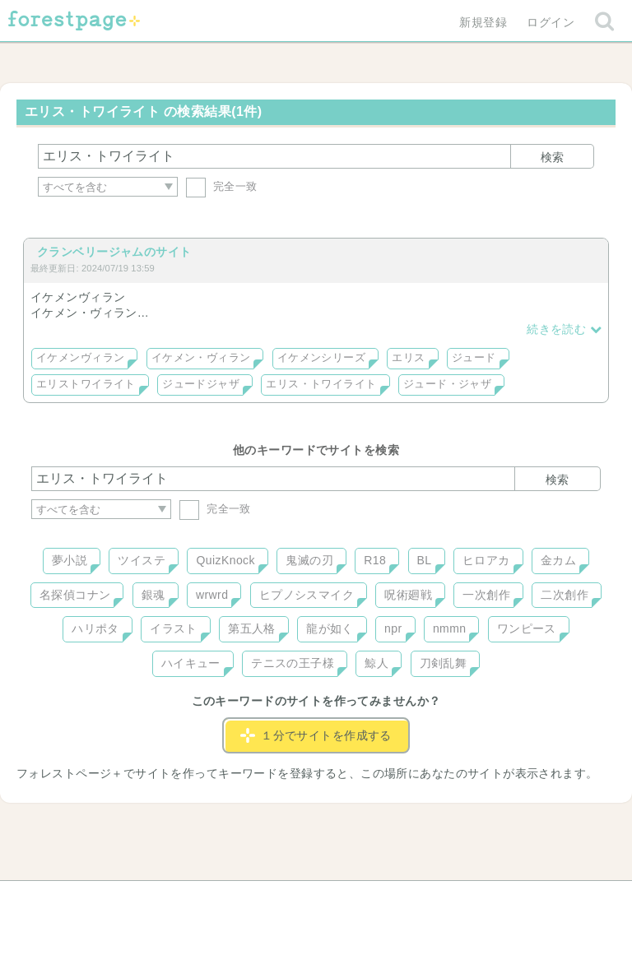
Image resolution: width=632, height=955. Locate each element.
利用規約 (293, 899)
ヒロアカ (486, 560)
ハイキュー (191, 663)
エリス (408, 358)
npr (393, 628)
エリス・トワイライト (321, 384)
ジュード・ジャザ (447, 384)
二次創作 (564, 594)
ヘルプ (105, 899)
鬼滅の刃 (309, 560)
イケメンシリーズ (321, 358)
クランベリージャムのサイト (114, 251)
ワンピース (526, 628)
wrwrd (212, 594)
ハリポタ (95, 628)
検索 (552, 157)
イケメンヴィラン (80, 358)
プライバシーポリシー (494, 899)
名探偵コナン (75, 594)
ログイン (550, 22)
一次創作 (486, 594)
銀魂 (153, 594)
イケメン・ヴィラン (201, 358)
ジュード (474, 358)
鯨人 (376, 663)
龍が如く (330, 628)
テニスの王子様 (292, 663)
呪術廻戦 (408, 594)
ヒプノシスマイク (306, 594)
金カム (558, 560)
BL (424, 560)
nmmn (450, 628)
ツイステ (141, 560)
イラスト (174, 628)
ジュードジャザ (200, 384)
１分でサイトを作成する (316, 735)
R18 (375, 560)
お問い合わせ (197, 899)
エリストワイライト (86, 384)
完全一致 (222, 186)
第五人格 (252, 628)
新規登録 (483, 22)
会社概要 (379, 899)
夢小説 (69, 560)
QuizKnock (225, 560)
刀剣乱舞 (443, 663)
